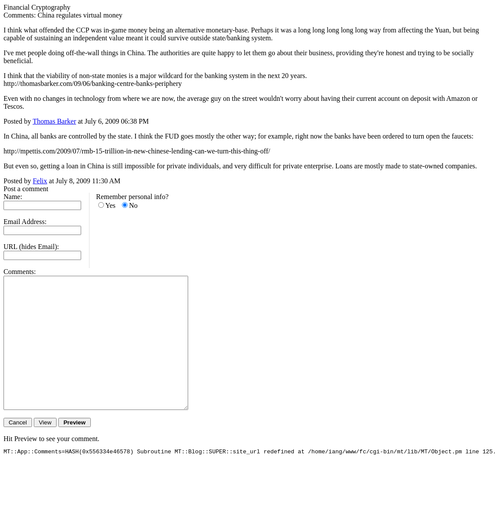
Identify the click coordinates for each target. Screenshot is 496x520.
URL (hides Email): (31, 246)
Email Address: (25, 221)
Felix (40, 181)
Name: (13, 196)
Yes (110, 205)
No (133, 205)
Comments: (20, 271)
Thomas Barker (54, 121)
